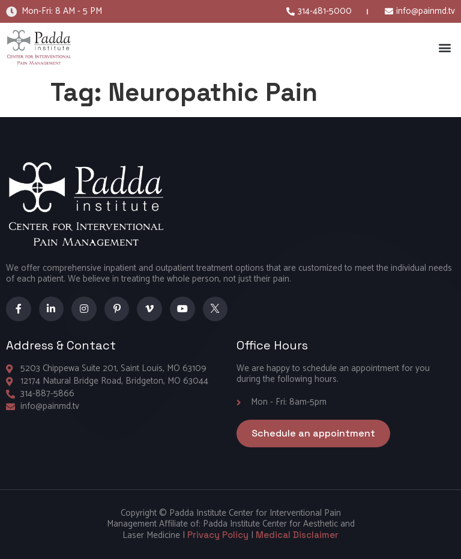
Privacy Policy (218, 534)
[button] (445, 48)
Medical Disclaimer (297, 534)
